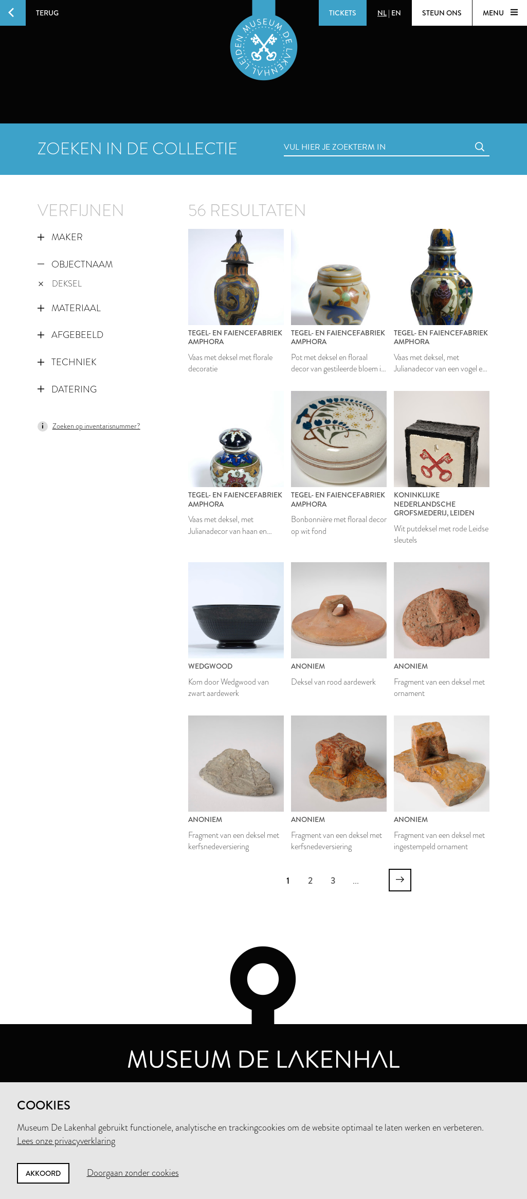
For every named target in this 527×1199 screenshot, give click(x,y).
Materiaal (69, 308)
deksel (60, 284)
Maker (60, 237)
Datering (67, 389)
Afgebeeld (70, 335)
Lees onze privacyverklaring (66, 1141)
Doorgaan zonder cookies (133, 1172)
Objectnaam (75, 264)
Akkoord (43, 1173)
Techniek (67, 362)
